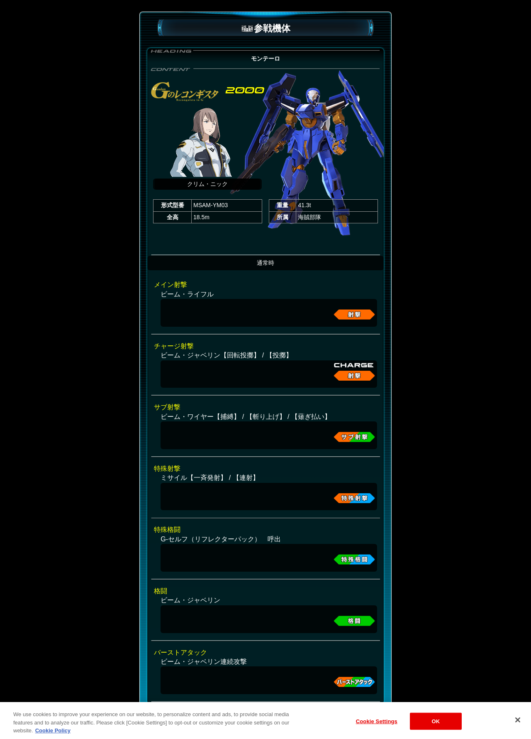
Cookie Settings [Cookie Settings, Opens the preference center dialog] (376, 730)
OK (435, 730)
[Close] (518, 728)
